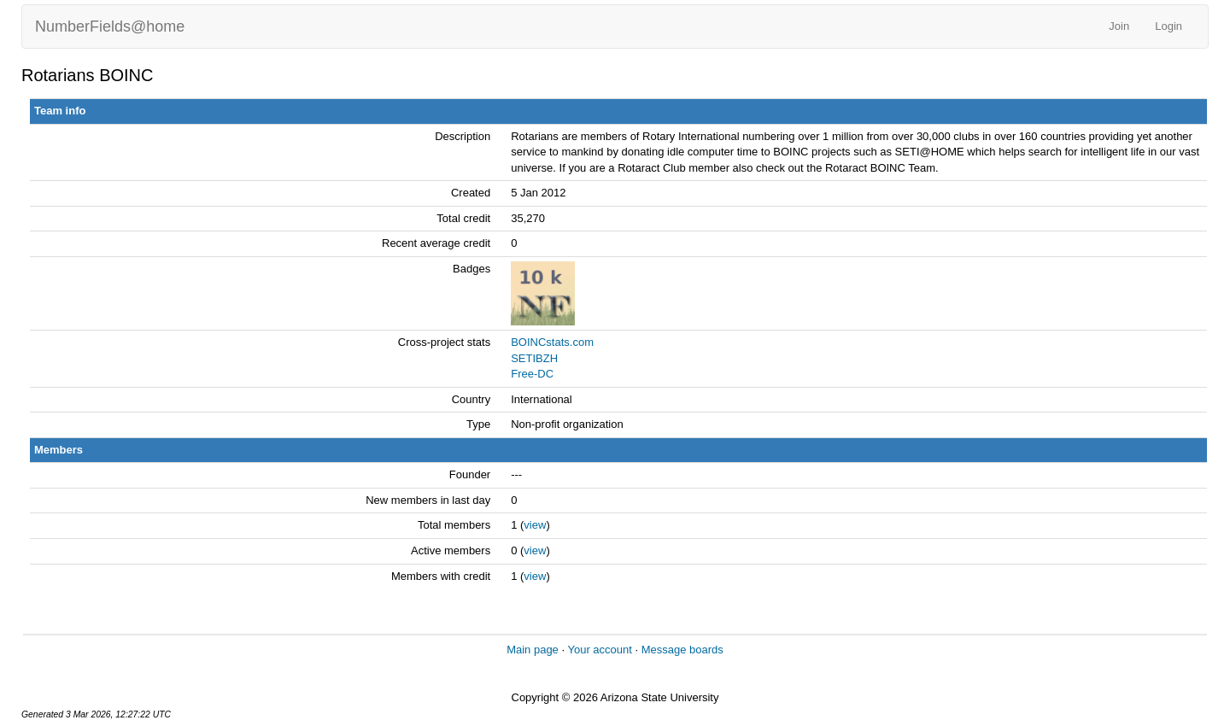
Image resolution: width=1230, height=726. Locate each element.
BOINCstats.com (552, 342)
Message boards (682, 649)
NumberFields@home (109, 26)
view (535, 524)
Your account (599, 649)
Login (1168, 26)
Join (1119, 26)
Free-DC (532, 373)
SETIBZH (534, 358)
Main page (533, 649)
